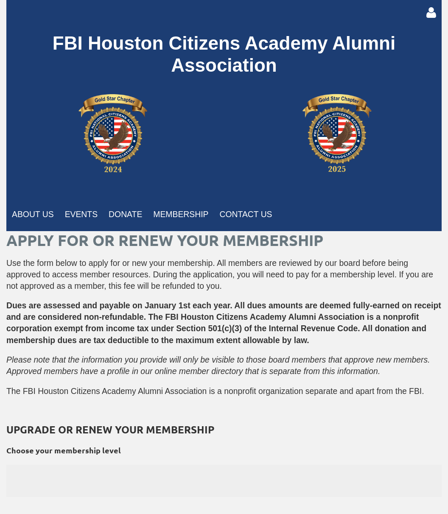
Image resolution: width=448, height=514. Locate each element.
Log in (431, 12)
